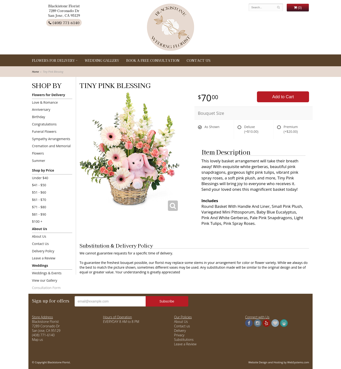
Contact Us (199, 60)
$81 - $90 (39, 214)
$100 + (37, 221)
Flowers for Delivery (53, 60)
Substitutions (183, 339)
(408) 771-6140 (64, 22)
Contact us (182, 326)
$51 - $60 (39, 192)
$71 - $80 (39, 207)
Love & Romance (45, 102)
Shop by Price (43, 170)
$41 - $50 (39, 185)
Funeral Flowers (44, 131)
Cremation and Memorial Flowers (51, 150)
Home (35, 71)
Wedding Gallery (102, 60)
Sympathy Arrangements (51, 139)
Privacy (179, 335)
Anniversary (41, 109)
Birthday (38, 117)
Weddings (40, 265)
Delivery (180, 330)
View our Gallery (44, 280)
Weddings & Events (47, 273)
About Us (39, 229)
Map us (37, 339)
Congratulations (44, 124)
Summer (38, 160)
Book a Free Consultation (152, 60)
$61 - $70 (39, 199)
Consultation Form (46, 287)
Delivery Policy (43, 251)
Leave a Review (43, 258)
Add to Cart (283, 96)
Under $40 (40, 178)
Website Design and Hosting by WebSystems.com (278, 362)
